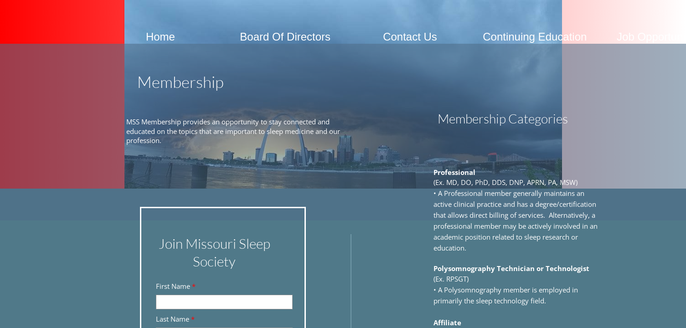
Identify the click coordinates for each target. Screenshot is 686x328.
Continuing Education (535, 37)
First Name (176, 286)
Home (160, 37)
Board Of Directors (285, 37)
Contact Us (410, 37)
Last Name (175, 319)
